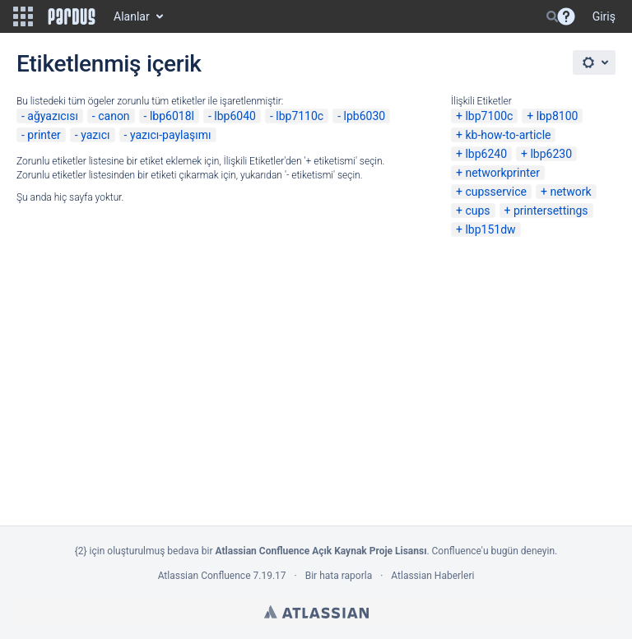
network (570, 191)
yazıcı (95, 134)
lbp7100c (489, 116)
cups (477, 210)
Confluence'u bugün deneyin (493, 551)
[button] (23, 16)
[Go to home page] (71, 16)
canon (113, 116)
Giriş (604, 16)
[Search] (552, 16)
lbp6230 (551, 153)
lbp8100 (558, 116)
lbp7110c (299, 116)
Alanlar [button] (132, 16)
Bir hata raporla (338, 575)
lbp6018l (172, 116)
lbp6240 (486, 153)
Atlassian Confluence (204, 575)
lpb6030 (365, 116)
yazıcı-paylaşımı (170, 134)
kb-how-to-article (508, 134)
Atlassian (316, 612)
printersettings (551, 210)
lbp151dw (490, 229)
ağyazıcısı (52, 116)
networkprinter (502, 172)
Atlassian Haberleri (432, 575)
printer (44, 134)
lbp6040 (235, 116)
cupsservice (496, 191)
